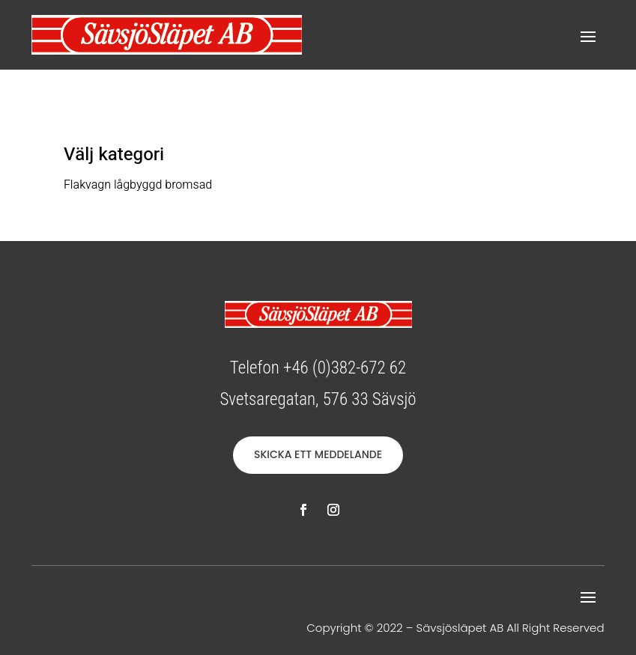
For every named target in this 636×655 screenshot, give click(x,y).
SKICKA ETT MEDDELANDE (318, 454)
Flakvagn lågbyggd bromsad (138, 185)
